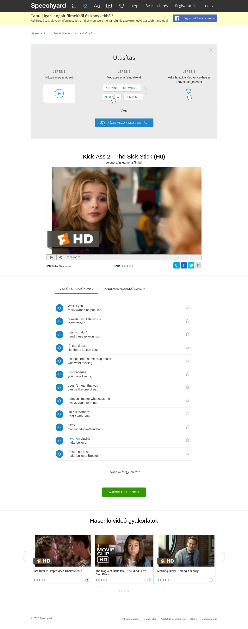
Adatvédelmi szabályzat (173, 619)
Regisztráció (185, 6)
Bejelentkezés (157, 6)
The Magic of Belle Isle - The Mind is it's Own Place (121, 572)
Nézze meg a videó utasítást (128, 122)
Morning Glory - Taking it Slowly (178, 571)
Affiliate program (130, 619)
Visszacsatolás (209, 619)
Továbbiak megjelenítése (124, 472)
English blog (150, 619)
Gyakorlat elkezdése (124, 492)
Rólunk (193, 619)
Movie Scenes (62, 33)
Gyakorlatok (38, 33)
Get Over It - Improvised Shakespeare (58, 571)
